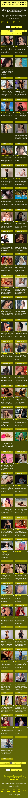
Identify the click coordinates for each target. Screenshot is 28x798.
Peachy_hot (17, 507)
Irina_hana (17, 353)
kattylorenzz (17, 661)
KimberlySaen (4, 353)
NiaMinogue (17, 397)
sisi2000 (17, 155)
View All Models (5, 30)
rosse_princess (4, 463)
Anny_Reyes (4, 661)
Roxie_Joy (3, 441)
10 (9, 33)
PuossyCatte (18, 331)
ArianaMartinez (18, 134)
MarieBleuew (18, 595)
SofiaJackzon (4, 727)
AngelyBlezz (4, 199)
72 (17, 33)
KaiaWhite (17, 727)
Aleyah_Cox (17, 419)
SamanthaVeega (4, 705)
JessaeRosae (18, 310)
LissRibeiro (17, 529)
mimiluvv (3, 376)
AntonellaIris (4, 397)
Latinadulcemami (5, 68)
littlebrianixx (18, 287)
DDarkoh (17, 46)
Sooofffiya (3, 112)
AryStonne (3, 89)
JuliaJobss (3, 507)
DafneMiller (3, 595)
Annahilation (4, 46)
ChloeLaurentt (4, 683)
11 (12, 33)
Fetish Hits (19, 795)
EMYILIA (3, 419)
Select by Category (16, 27)
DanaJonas (17, 68)
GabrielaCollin (18, 485)
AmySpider (3, 244)
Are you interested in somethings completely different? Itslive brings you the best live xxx (14, 777)
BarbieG (16, 617)
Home (8, 27)
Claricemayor (18, 265)
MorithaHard (4, 265)
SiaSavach (17, 178)
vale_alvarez (4, 749)
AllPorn (24, 22)
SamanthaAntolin (19, 573)
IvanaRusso (17, 639)
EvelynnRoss (18, 705)
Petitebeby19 (18, 551)
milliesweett (3, 134)
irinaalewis (17, 199)
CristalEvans (4, 485)
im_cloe (16, 441)
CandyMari (17, 463)
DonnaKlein (3, 529)
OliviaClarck (4, 573)
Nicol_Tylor (3, 617)
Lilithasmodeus (18, 683)
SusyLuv (3, 310)
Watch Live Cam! (7, 56)
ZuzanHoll (17, 244)
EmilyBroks (17, 112)
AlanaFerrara (4, 178)
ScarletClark (18, 221)
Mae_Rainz (17, 89)
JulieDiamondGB (5, 155)
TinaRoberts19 (4, 331)
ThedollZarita (4, 551)
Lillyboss (3, 639)
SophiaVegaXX (18, 376)
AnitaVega (3, 221)
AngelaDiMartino (5, 287)
